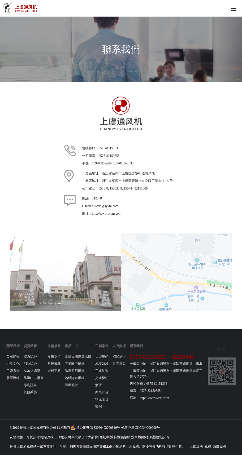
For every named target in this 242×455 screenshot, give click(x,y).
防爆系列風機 (75, 374)
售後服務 (54, 367)
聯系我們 (136, 350)
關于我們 (13, 350)
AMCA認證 (32, 374)
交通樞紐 (101, 382)
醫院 (98, 410)
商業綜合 (101, 396)
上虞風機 (196, 446)
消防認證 (30, 367)
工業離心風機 (75, 367)
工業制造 (101, 374)
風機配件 (71, 389)
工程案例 (101, 350)
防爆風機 (219, 446)
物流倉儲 (101, 403)
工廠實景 (13, 374)
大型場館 (101, 360)
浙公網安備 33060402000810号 (95, 427)
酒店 (98, 389)
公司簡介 (13, 360)
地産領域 (101, 367)
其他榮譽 (30, 396)
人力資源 (119, 350)
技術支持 (54, 360)
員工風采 (119, 367)
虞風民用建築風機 (78, 360)
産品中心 (71, 350)
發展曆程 (13, 382)
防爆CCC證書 (33, 382)
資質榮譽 (30, 350)
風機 (39, 427)
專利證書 (30, 389)
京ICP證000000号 (147, 427)
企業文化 (13, 367)
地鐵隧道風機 (75, 382)
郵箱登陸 (127, 427)
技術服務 (54, 350)
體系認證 (30, 360)
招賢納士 (119, 360)
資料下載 (54, 374)
